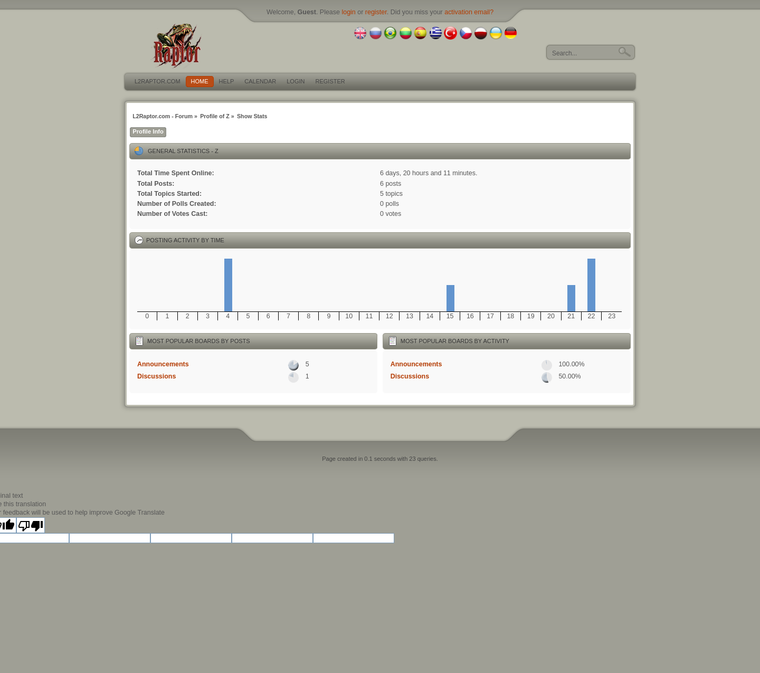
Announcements (163, 364)
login (348, 12)
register (376, 12)
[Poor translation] (30, 525)
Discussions (156, 376)
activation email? (468, 12)
